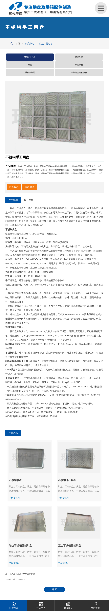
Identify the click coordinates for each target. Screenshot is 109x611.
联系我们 (13, 187)
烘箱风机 (79, 65)
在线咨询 (29, 187)
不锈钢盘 (21, 579)
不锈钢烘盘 (15, 480)
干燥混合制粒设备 (79, 72)
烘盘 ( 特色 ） (46, 43)
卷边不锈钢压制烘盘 (20, 545)
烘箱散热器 (30, 72)
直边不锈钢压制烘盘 (69, 545)
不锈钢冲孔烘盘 (67, 480)
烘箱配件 (79, 57)
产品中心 (29, 43)
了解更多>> (15, 498)
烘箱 (30, 65)
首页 (17, 43)
